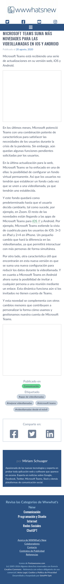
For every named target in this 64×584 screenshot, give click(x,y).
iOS (34, 221)
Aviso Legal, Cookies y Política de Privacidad (37, 572)
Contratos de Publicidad (31, 550)
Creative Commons (12, 569)
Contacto (32, 547)
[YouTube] (40, 22)
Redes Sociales (32, 525)
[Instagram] (56, 22)
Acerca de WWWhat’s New (32, 540)
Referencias (32, 554)
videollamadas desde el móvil (32, 409)
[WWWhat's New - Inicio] (32, 10)
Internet (32, 521)
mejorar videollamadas (20, 403)
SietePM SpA (46, 575)
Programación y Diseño (32, 516)
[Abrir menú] (32, 27)
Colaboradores (32, 543)
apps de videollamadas (32, 396)
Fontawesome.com (36, 563)
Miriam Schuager (34, 461)
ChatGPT (32, 530)
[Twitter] (8, 22)
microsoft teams (47, 403)
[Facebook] (24, 22)
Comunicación (31, 386)
